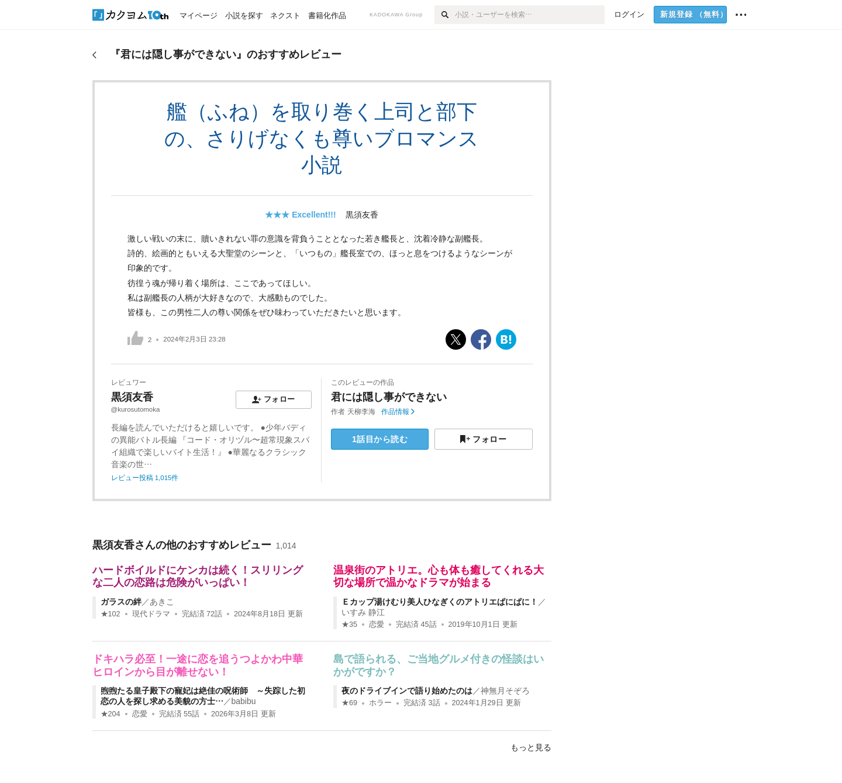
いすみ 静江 (363, 612)
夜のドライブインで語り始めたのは (406, 690)
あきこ (162, 601)
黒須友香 (362, 214)
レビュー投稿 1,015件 (145, 477)
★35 (349, 624)
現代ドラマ (151, 614)
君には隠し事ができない (389, 397)
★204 (110, 714)
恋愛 (376, 624)
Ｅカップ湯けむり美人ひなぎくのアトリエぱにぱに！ (439, 601)
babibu (244, 701)
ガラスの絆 (121, 601)
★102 (110, 614)
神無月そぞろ (505, 690)
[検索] (444, 14)
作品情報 (398, 411)
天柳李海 (361, 411)
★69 (349, 703)
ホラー (380, 703)
